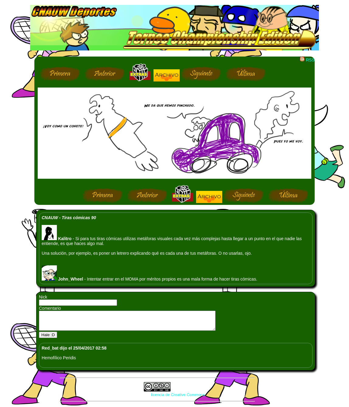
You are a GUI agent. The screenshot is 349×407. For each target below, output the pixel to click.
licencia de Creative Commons (178, 398)
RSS (307, 59)
